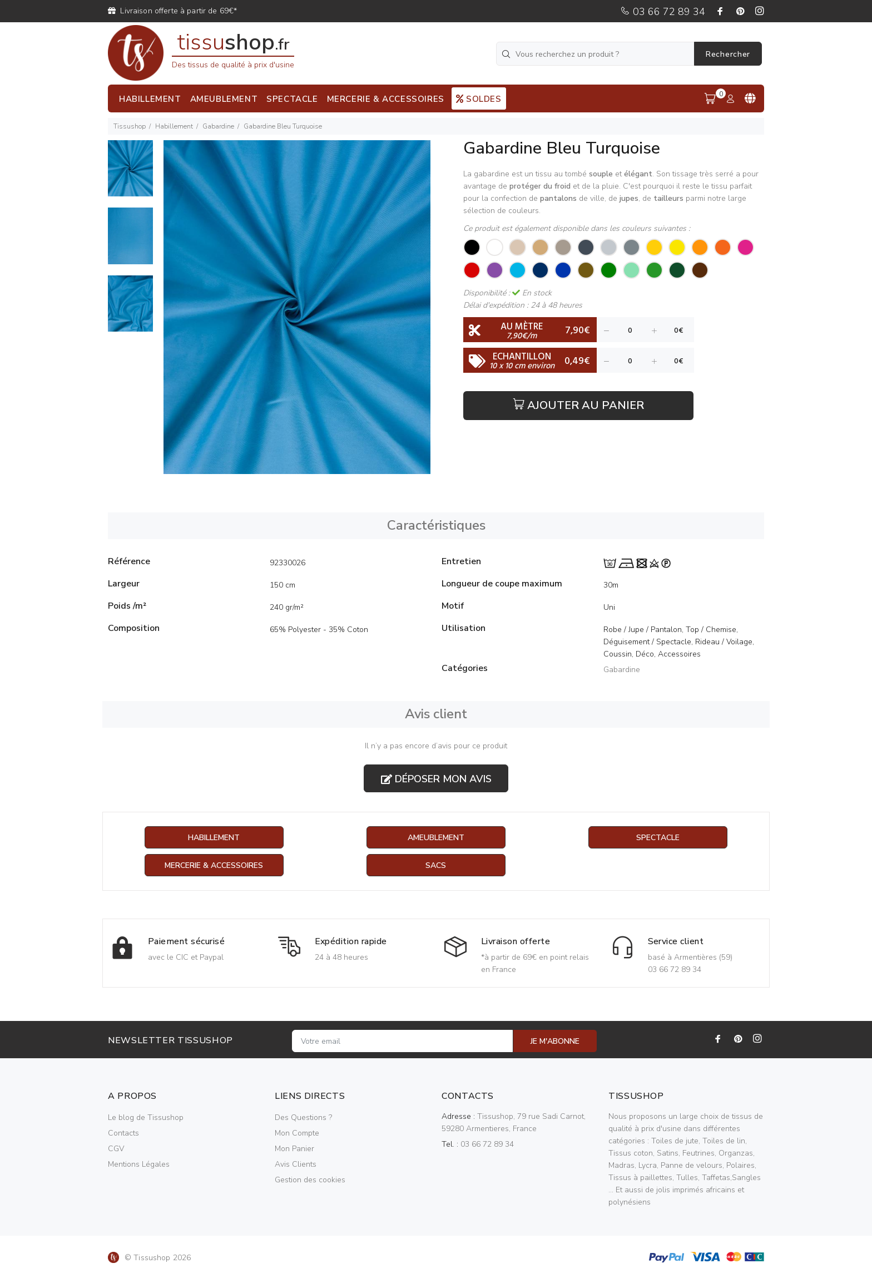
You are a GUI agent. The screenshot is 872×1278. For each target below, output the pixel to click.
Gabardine (218, 126)
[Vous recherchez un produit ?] (596, 54)
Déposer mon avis (436, 779)
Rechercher (728, 54)
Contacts (123, 1133)
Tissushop (129, 126)
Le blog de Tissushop (146, 1117)
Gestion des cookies (310, 1180)
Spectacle (658, 837)
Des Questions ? (303, 1117)
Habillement (174, 126)
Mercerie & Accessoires (214, 865)
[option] (130, 174)
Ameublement (436, 837)
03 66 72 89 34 (662, 11)
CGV (116, 1148)
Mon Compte (297, 1133)
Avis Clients (295, 1164)
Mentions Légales (139, 1164)
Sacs (435, 865)
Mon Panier (294, 1148)
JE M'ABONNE (555, 1041)
